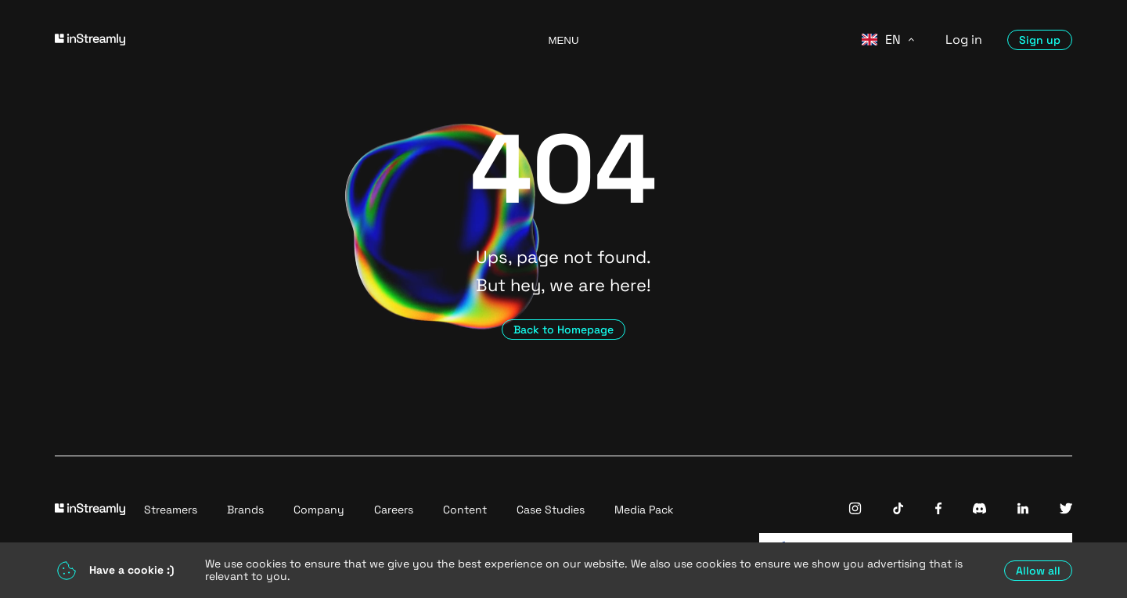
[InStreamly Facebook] (938, 510)
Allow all (1038, 571)
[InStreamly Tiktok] (898, 510)
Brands (245, 510)
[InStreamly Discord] (979, 510)
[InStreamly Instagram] (855, 510)
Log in (963, 39)
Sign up (1039, 40)
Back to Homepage (563, 329)
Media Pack (644, 510)
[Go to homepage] (282, 39)
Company (318, 510)
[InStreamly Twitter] (1066, 510)
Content (465, 510)
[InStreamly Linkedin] (1022, 510)
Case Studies (551, 510)
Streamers (170, 510)
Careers (393, 510)
